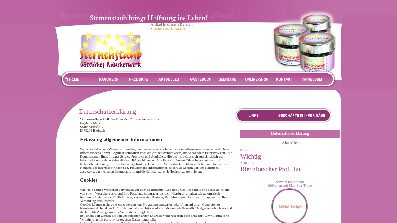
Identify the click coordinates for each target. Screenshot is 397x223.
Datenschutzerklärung (170, 28)
